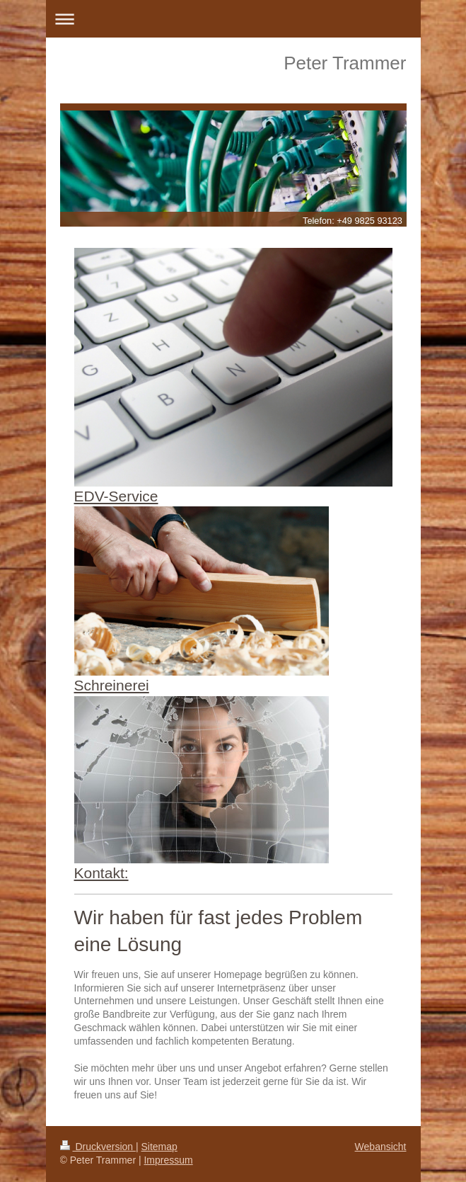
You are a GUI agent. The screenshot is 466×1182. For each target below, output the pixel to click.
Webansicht (381, 1146)
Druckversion (98, 1146)
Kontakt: (101, 873)
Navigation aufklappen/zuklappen (233, 19)
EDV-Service (116, 496)
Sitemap (159, 1146)
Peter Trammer (345, 63)
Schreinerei (111, 685)
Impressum (168, 1160)
